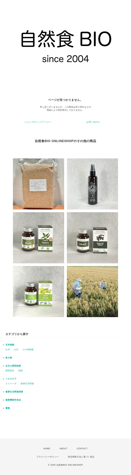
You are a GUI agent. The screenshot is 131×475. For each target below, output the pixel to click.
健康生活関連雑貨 (14, 392)
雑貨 (20, 370)
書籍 (7, 408)
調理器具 (9, 370)
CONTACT (82, 448)
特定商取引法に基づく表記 (81, 457)
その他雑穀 (28, 349)
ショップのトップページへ (38, 122)
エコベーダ (11, 383)
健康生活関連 (27, 383)
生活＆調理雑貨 (13, 366)
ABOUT (63, 448)
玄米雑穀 (9, 345)
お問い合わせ (93, 122)
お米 (7, 349)
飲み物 (8, 357)
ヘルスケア (11, 379)
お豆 (16, 349)
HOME (46, 448)
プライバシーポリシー (48, 457)
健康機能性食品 (13, 400)
